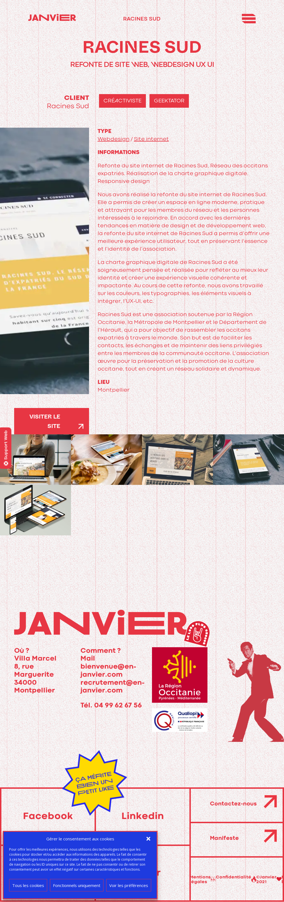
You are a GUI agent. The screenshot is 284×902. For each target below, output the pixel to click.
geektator (169, 101)
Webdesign (114, 139)
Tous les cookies (28, 885)
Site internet (151, 139)
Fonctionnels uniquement (76, 885)
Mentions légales (229, 879)
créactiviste (122, 101)
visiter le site (44, 422)
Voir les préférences (128, 885)
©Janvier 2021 (204, 879)
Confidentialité (262, 877)
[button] (148, 838)
